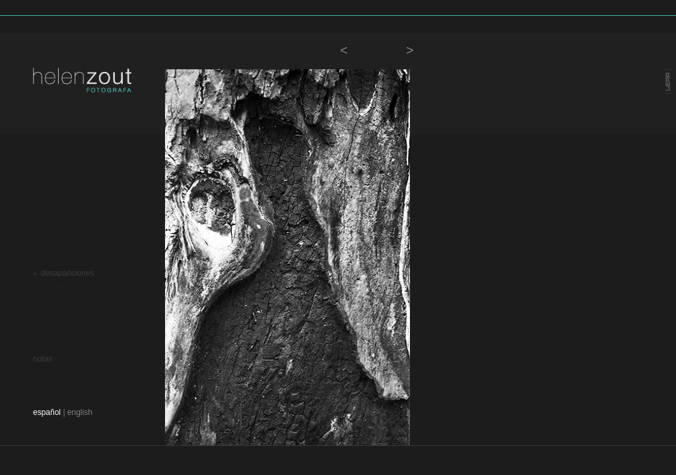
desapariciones (67, 273)
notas (42, 359)
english (79, 412)
